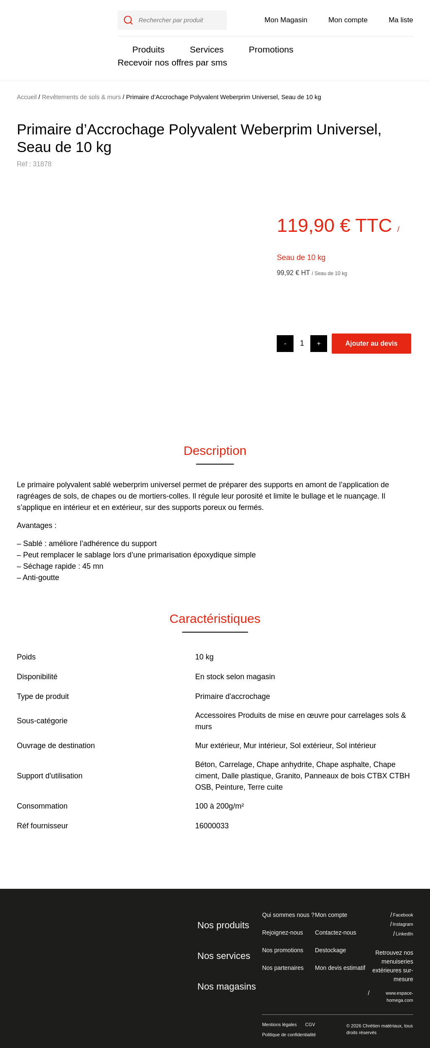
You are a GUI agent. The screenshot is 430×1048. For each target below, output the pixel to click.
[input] (172, 18)
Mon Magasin (286, 17)
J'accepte (394, 1001)
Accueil (27, 93)
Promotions (266, 47)
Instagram (396, 920)
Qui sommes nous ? (287, 910)
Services (204, 47)
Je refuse (343, 1001)
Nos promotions (282, 945)
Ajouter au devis (371, 338)
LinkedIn (398, 929)
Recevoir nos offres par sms (169, 60)
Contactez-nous (334, 927)
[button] (29, 299)
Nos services (221, 951)
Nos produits (221, 920)
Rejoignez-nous (281, 927)
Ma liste (401, 17)
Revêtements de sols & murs (82, 93)
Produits (147, 47)
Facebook (396, 910)
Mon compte (348, 17)
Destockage (329, 945)
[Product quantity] (302, 339)
